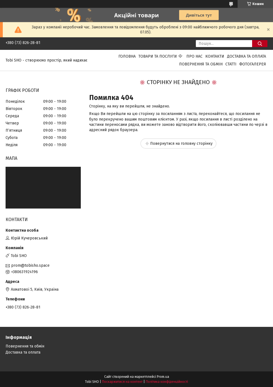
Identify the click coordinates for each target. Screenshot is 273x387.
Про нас (194, 56)
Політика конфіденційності (167, 382)
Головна (127, 56)
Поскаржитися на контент (122, 382)
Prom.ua (163, 377)
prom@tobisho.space (30, 265)
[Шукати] (259, 43)
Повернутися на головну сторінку (181, 143)
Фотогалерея (252, 64)
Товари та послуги (157, 56)
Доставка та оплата (246, 56)
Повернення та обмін (201, 64)
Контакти (214, 56)
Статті (231, 64)
